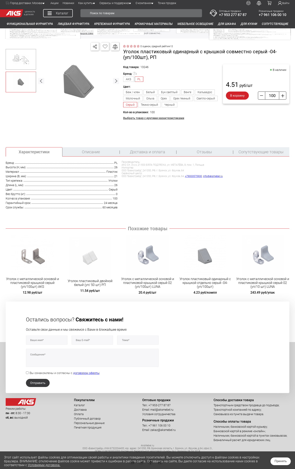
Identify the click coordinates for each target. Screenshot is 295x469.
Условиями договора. (44, 465)
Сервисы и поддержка (114, 3)
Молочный (133, 98)
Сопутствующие (275, 24)
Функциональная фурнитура (30, 24)
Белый (150, 92)
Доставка (80, 409)
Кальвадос (205, 92)
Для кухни (249, 24)
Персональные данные (89, 423)
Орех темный (181, 98)
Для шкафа (227, 24)
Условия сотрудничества (158, 414)
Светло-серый (206, 98)
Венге (187, 92)
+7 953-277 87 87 (160, 405)
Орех (164, 98)
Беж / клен (133, 92)
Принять (281, 461)
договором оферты (86, 373)
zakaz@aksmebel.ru (163, 430)
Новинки (68, 3)
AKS (128, 79)
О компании (143, 3)
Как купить (85, 3)
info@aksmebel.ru (213, 176)
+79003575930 (193, 176)
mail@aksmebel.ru (161, 409)
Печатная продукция (88, 427)
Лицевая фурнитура (74, 24)
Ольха (150, 98)
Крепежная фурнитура (112, 24)
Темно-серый (149, 104)
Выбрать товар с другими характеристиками (153, 118)
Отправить (37, 383)
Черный (169, 104)
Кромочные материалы (154, 24)
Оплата (79, 414)
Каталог (79, 405)
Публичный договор (87, 418)
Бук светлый (169, 92)
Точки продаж (167, 3)
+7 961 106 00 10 (272, 15)
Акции (54, 3)
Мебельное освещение (195, 24)
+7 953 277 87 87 (233, 15)
